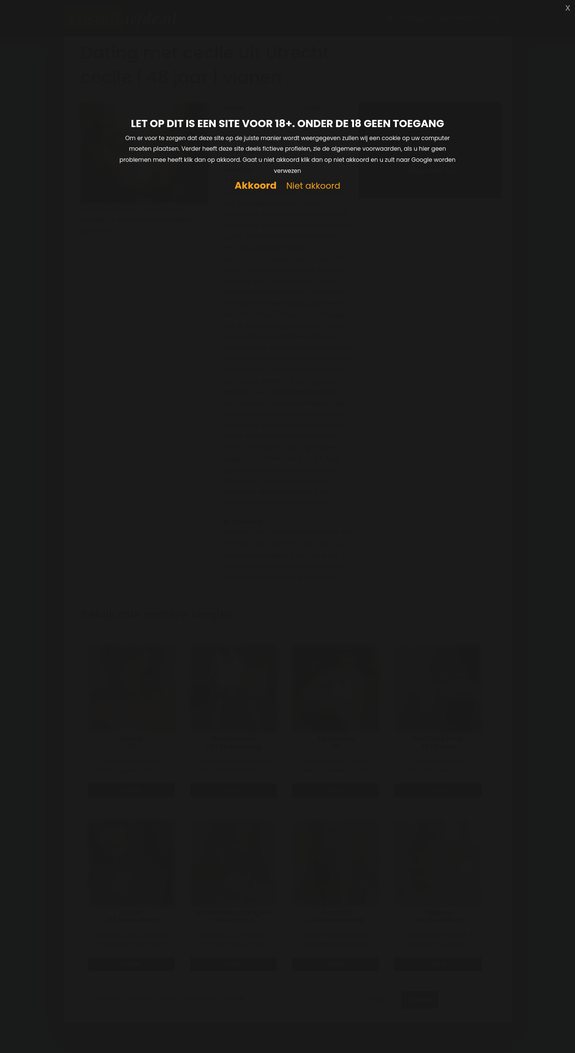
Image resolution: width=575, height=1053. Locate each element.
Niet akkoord (313, 186)
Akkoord (255, 185)
